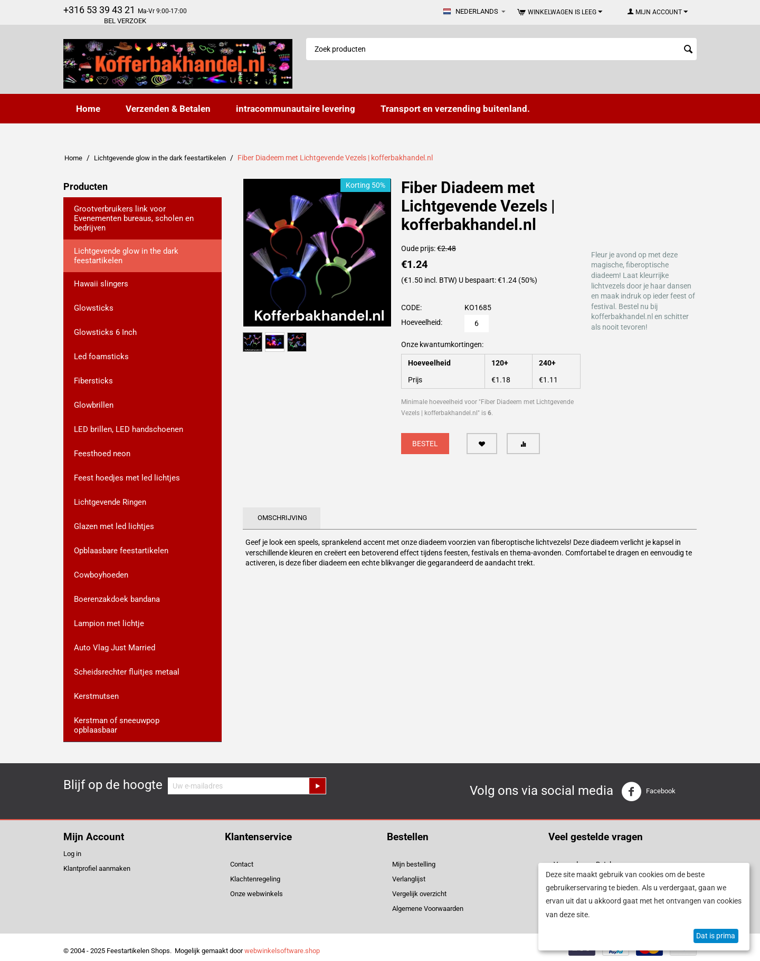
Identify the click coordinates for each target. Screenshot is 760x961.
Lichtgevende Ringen (110, 502)
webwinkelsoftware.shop (282, 951)
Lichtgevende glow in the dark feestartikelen (160, 158)
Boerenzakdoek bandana (117, 599)
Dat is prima (715, 935)
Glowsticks (93, 308)
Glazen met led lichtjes (114, 526)
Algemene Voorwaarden (427, 908)
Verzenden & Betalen (168, 108)
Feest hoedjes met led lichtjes (127, 478)
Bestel (425, 443)
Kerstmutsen (96, 696)
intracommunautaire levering (295, 108)
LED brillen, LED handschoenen (128, 429)
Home (88, 108)
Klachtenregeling (255, 879)
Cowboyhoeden (101, 575)
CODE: (411, 307)
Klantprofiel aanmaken (96, 868)
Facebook (648, 792)
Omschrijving (282, 518)
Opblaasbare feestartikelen (121, 550)
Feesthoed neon (102, 453)
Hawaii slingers (101, 284)
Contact (241, 864)
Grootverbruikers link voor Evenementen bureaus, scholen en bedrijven (134, 218)
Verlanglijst (408, 879)
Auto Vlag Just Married (114, 647)
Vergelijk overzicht (419, 894)
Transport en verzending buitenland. (455, 108)
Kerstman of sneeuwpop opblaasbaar (116, 725)
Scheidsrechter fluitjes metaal (126, 672)
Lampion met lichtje (109, 623)
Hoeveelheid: (421, 322)
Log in (72, 854)
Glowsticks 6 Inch (105, 332)
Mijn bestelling (413, 864)
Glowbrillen (93, 405)
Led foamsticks (101, 356)
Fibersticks (93, 381)
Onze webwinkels (256, 894)
